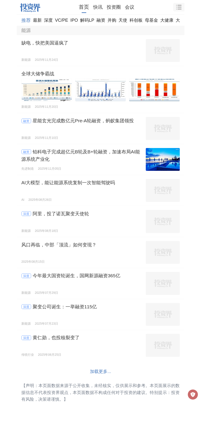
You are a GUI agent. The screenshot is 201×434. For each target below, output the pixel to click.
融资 (101, 20)
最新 (37, 20)
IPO (74, 20)
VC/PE (61, 20)
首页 (84, 7)
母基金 (151, 20)
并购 (112, 20)
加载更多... (100, 371)
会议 (129, 7)
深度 (48, 20)
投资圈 (114, 7)
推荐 (26, 20)
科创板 (136, 20)
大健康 (166, 20)
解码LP (87, 20)
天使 (122, 20)
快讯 (98, 7)
